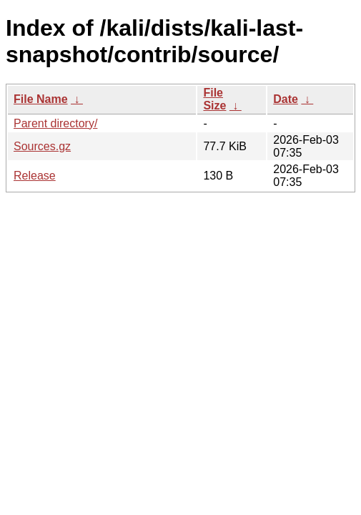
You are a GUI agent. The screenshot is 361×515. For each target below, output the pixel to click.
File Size (214, 99)
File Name (41, 99)
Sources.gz (42, 146)
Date (285, 99)
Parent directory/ (55, 123)
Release (35, 176)
